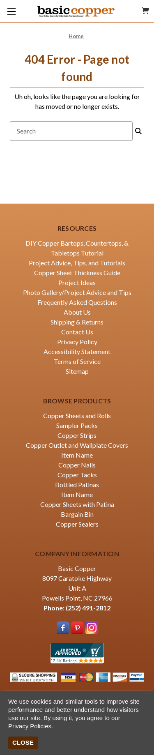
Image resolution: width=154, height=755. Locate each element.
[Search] (138, 131)
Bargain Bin (77, 514)
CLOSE (23, 742)
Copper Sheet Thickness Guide (77, 272)
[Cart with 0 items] (145, 11)
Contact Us (77, 332)
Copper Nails (77, 465)
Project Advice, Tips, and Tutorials (77, 263)
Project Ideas (77, 282)
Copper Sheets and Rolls (77, 415)
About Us (77, 312)
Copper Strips (77, 435)
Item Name (77, 455)
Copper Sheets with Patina (77, 504)
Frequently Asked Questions (77, 302)
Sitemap (77, 371)
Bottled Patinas (77, 484)
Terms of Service (77, 361)
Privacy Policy (77, 341)
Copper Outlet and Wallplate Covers (77, 445)
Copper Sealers (77, 524)
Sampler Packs (77, 425)
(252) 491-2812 (88, 608)
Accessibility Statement (77, 351)
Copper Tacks (77, 475)
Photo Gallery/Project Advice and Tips (77, 292)
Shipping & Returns (77, 322)
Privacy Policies (29, 726)
